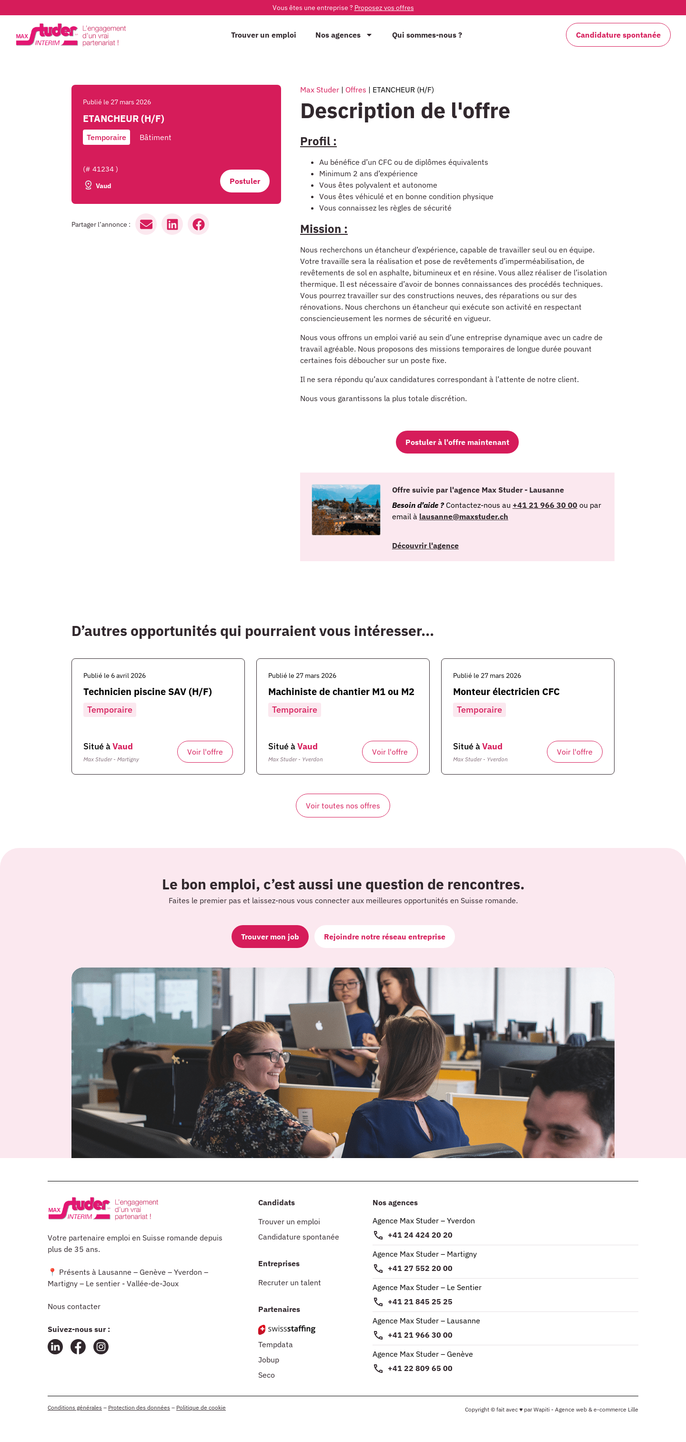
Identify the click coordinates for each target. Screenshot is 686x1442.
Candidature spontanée (298, 1236)
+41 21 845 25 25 (420, 1301)
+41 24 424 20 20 (420, 1235)
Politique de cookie (201, 1407)
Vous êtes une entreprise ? (343, 7)
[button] (146, 224)
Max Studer (319, 89)
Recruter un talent (289, 1282)
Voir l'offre (205, 751)
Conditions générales (75, 1407)
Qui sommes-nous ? (427, 35)
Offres (355, 89)
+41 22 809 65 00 (420, 1368)
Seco (266, 1375)
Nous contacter (74, 1306)
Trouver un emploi (263, 35)
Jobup (268, 1359)
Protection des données (139, 1407)
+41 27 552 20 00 (420, 1268)
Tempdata (275, 1344)
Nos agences (344, 34)
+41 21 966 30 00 (420, 1335)
